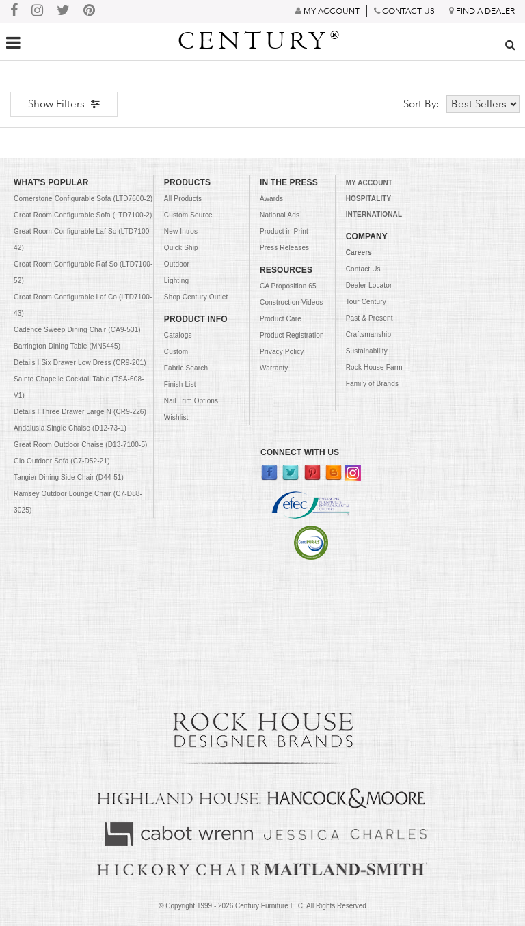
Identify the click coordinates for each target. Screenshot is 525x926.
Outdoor (176, 264)
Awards (271, 198)
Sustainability (367, 351)
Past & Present (369, 318)
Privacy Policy (282, 351)
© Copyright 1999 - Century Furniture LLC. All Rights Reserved (262, 906)
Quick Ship (181, 247)
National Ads (279, 215)
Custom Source (188, 215)
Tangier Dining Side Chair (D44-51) (69, 477)
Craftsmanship (369, 334)
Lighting (176, 280)
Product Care (280, 319)
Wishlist (176, 417)
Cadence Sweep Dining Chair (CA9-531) (77, 329)
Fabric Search (186, 368)
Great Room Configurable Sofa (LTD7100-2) (83, 215)
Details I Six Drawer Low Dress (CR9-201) (80, 362)
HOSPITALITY (369, 198)
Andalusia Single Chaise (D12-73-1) (70, 428)
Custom (176, 351)
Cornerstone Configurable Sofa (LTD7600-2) (83, 198)
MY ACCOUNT (369, 183)
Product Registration (292, 335)
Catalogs (178, 335)
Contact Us (363, 269)
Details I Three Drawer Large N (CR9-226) (80, 412)
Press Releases (284, 247)
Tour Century (366, 301)
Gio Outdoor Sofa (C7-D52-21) (62, 461)
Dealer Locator (369, 285)
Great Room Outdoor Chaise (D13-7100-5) (81, 444)
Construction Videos (291, 302)
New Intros (181, 231)
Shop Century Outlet (196, 297)
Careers (359, 252)
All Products (183, 198)
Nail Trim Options (191, 401)
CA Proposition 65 (288, 286)
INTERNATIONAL (374, 214)
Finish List (180, 384)
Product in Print (284, 231)
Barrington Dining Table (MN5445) (67, 346)
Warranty (274, 368)
